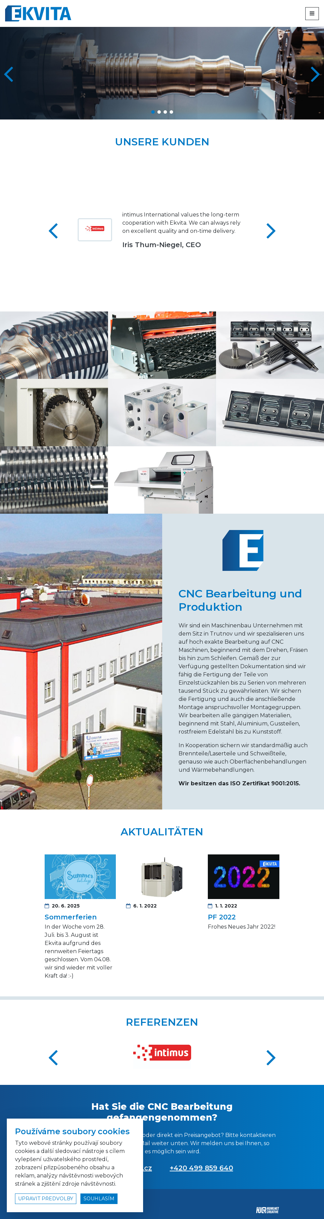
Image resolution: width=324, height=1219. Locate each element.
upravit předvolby (45, 1199)
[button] (316, 73)
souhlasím (98, 1199)
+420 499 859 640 (201, 1168)
